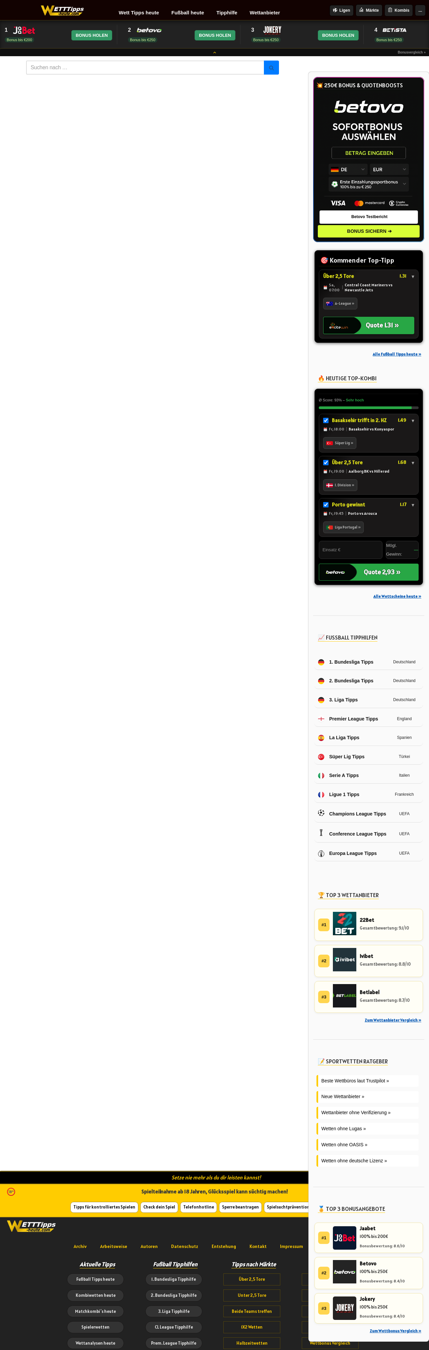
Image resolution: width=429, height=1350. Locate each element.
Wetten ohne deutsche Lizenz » (354, 1160)
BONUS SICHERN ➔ (369, 231)
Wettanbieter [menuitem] (265, 12)
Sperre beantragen (240, 1207)
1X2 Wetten (252, 1327)
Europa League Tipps (347, 853)
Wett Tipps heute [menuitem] (139, 12)
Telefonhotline (198, 1207)
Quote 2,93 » (382, 572)
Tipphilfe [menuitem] (226, 12)
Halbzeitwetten (252, 1343)
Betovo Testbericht (369, 216)
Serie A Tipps (338, 775)
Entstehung (224, 1246)
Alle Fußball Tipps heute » (397, 354)
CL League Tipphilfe (174, 1327)
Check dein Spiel (159, 1207)
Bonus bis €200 (19, 40)
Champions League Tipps (352, 814)
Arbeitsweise (113, 1246)
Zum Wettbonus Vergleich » (395, 1330)
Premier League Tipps (348, 718)
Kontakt (258, 1246)
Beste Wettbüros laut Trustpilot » (355, 1080)
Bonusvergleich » (412, 52)
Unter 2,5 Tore (252, 1295)
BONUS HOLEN (92, 35)
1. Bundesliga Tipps (345, 662)
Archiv (80, 1246)
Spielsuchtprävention (288, 1207)
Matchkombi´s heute (95, 1311)
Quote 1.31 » (382, 325)
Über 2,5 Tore (252, 1279)
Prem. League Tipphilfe (173, 1343)
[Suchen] (145, 68)
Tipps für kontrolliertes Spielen (104, 1207)
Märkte (369, 10)
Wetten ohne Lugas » (343, 1128)
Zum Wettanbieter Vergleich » (393, 1020)
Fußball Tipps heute (95, 1279)
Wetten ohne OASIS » (344, 1144)
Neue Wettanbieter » (342, 1096)
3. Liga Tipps (338, 700)
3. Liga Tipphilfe (174, 1311)
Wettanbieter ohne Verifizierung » (356, 1112)
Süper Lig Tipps (341, 757)
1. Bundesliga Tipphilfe (173, 1279)
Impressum (291, 1246)
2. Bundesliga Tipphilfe (174, 1295)
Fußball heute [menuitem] (187, 12)
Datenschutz (184, 1246)
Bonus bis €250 (142, 40)
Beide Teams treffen (252, 1311)
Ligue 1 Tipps (338, 794)
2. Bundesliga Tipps (345, 681)
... (420, 10)
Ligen (341, 10)
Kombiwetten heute (96, 1295)
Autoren (149, 1246)
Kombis (398, 10)
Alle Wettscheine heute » (397, 596)
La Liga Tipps (338, 738)
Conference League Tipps (352, 834)
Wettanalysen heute (95, 1343)
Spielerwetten (95, 1327)
